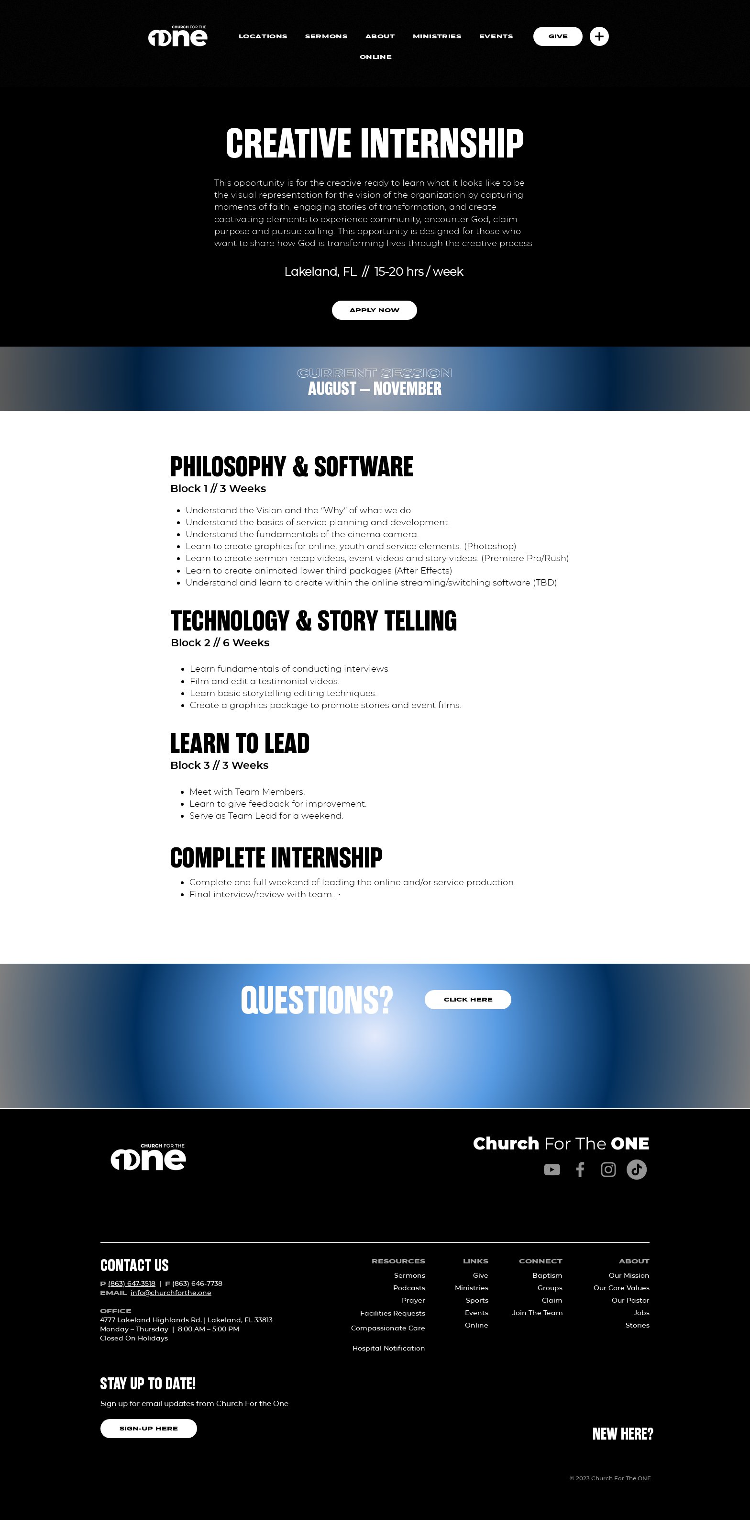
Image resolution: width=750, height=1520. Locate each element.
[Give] (468, 1276)
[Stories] (618, 1325)
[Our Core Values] (618, 1288)
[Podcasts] (394, 1288)
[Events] (468, 1313)
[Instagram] (608, 1170)
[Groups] (540, 1288)
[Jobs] (618, 1313)
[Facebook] (580, 1170)
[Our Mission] (618, 1276)
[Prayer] (394, 1301)
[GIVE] (558, 36)
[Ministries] (468, 1288)
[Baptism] (540, 1276)
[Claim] (540, 1301)
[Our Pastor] (618, 1301)
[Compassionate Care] (383, 1328)
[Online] (468, 1325)
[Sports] (468, 1301)
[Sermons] (394, 1276)
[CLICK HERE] (468, 999)
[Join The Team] (537, 1313)
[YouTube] (552, 1170)
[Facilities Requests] (383, 1313)
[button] (599, 36)
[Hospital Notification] (383, 1348)
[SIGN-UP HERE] (148, 1428)
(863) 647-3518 (131, 1283)
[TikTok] (637, 1170)
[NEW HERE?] (623, 1435)
